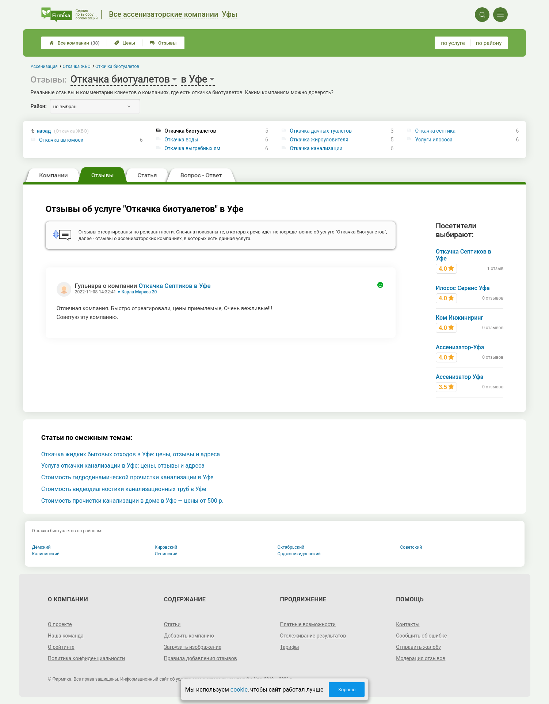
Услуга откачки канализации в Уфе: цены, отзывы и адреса (123, 465)
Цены (125, 43)
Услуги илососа (434, 139)
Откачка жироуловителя (319, 139)
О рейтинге (61, 647)
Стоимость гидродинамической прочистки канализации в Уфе (127, 477)
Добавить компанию (189, 636)
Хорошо (346, 689)
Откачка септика (435, 130)
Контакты (407, 624)
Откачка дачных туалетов (321, 130)
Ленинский (166, 553)
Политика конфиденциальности (86, 658)
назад (63, 131)
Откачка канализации (316, 148)
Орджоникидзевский (299, 553)
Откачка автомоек (61, 139)
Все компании (74, 43)
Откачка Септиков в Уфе (174, 285)
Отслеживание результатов (313, 636)
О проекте (60, 624)
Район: (39, 106)
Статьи (172, 624)
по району (489, 43)
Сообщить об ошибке (421, 636)
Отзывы (163, 43)
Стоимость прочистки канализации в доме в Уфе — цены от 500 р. (132, 500)
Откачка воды (181, 139)
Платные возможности (308, 624)
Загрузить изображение (192, 647)
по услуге (453, 43)
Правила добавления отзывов (200, 658)
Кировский (166, 547)
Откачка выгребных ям (192, 148)
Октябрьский (291, 547)
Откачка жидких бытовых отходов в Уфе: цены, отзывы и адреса (130, 454)
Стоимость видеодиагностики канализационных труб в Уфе (123, 489)
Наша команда (66, 636)
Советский (411, 547)
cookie (239, 689)
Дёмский (41, 547)
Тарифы (289, 647)
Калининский (46, 553)
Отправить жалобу (418, 647)
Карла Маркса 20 (139, 291)
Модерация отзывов (420, 658)
